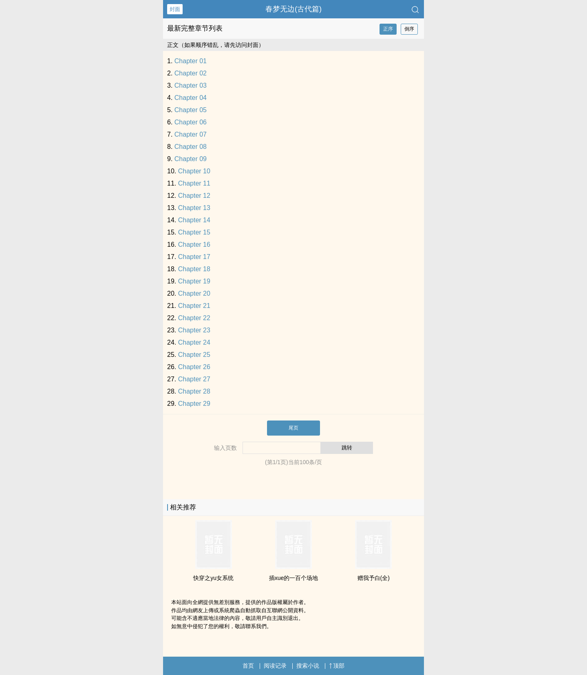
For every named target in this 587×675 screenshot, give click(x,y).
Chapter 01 (190, 61)
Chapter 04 (190, 97)
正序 (388, 29)
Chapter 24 (194, 342)
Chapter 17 (194, 256)
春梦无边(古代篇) (293, 9)
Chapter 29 (194, 403)
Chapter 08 (190, 146)
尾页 (293, 428)
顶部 (336, 665)
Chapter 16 (194, 244)
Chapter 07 (190, 134)
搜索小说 (307, 665)
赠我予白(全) (373, 578)
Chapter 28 (194, 391)
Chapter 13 (194, 207)
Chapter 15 (194, 232)
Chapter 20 (194, 293)
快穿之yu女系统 (213, 578)
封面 (175, 9)
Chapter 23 (194, 330)
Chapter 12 (194, 195)
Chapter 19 (194, 281)
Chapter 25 (194, 354)
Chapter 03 (190, 85)
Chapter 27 (194, 379)
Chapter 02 (190, 73)
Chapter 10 (194, 171)
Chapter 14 (194, 220)
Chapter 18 (194, 269)
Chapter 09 (190, 158)
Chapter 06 (190, 122)
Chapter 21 (194, 305)
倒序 (409, 29)
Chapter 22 (194, 317)
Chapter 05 (190, 109)
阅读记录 (275, 665)
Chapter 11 (194, 183)
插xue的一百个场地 (293, 578)
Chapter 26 (194, 366)
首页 (248, 665)
